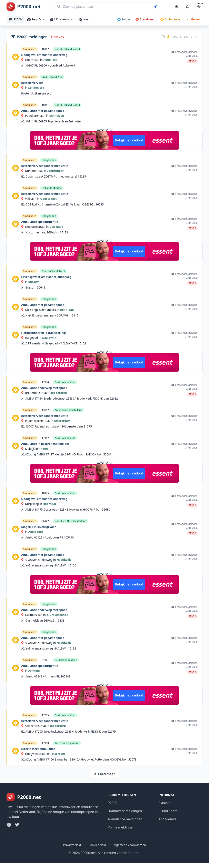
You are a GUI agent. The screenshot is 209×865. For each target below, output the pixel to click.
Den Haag (56, 227)
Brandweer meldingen (125, 811)
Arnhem (34, 671)
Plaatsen (164, 803)
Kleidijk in (30, 449)
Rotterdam (57, 754)
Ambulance (170, 19)
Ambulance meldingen (125, 819)
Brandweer (145, 19)
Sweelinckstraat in (35, 726)
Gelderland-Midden (65, 660)
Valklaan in (30, 199)
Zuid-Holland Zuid (52, 77)
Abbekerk (50, 60)
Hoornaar (49, 504)
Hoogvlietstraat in (35, 754)
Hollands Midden (52, 188)
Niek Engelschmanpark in (40, 310)
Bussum (34, 282)
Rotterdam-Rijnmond (66, 743)
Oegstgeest (48, 199)
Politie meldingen (121, 827)
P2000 (15, 19)
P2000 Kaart (167, 811)
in (24, 88)
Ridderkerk (59, 393)
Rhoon (43, 449)
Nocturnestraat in (35, 227)
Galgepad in (31, 338)
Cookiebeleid (97, 845)
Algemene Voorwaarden (129, 845)
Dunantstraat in (34, 171)
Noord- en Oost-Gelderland (70, 521)
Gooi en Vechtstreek (53, 271)
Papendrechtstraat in (37, 421)
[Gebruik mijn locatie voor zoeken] (156, 6)
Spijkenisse (36, 88)
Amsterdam (62, 421)
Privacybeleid (72, 845)
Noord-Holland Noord (67, 49)
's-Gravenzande (57, 615)
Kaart (85, 19)
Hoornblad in (32, 60)
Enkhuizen (56, 116)
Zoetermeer (55, 171)
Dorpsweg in (32, 504)
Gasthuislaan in (34, 615)
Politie (123, 19)
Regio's (35, 19)
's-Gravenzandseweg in (39, 560)
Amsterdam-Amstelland (68, 410)
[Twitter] (17, 824)
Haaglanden (49, 160)
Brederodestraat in (36, 393)
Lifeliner (193, 19)
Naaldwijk (49, 338)
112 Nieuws (61, 19)
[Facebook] (9, 824)
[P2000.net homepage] (24, 6)
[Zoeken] (107, 6)
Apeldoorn (35, 532)
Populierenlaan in (35, 116)
